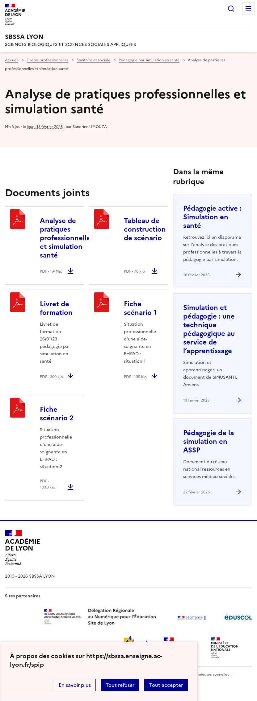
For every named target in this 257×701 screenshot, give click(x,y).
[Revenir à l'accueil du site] (22, 547)
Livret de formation (56, 308)
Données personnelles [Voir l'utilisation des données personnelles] (209, 674)
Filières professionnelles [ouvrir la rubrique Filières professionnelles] (47, 60)
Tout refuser (120, 685)
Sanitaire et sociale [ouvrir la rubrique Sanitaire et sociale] (93, 60)
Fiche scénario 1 (140, 308)
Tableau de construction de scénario (145, 229)
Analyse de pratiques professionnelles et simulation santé (67, 238)
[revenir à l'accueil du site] (128, 36)
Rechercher (231, 8)
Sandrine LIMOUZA (90, 127)
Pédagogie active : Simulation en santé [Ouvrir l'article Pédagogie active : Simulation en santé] (212, 217)
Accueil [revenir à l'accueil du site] (11, 60)
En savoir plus (75, 685)
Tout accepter (166, 685)
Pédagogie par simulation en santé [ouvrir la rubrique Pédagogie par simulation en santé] (149, 60)
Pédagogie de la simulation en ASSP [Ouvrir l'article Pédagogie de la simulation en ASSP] (208, 441)
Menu (248, 8)
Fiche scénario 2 (57, 413)
